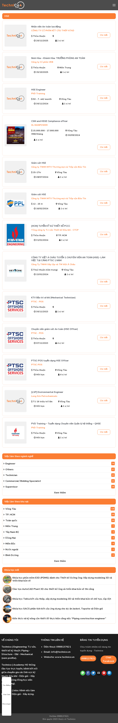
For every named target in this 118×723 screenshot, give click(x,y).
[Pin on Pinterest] (104, 673)
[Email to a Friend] (98, 673)
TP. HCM (60, 514)
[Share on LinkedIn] (109, 673)
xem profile (8, 658)
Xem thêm (60, 492)
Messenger (6, 701)
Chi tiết (104, 35)
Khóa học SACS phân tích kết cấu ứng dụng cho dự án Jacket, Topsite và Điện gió (57, 608)
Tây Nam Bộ (60, 532)
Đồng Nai (60, 538)
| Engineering (14, 646)
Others (60, 469)
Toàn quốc (60, 520)
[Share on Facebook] (88, 673)
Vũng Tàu (60, 509)
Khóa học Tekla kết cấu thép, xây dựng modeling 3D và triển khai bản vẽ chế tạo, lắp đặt (61, 599)
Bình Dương (60, 555)
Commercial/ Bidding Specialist (60, 481)
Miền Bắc (60, 543)
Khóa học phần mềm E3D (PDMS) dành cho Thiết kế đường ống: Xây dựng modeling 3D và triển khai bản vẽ (62, 579)
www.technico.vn (64, 657)
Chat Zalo (6, 692)
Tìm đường (6, 682)
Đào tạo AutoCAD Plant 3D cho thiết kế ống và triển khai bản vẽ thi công (53, 589)
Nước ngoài (60, 549)
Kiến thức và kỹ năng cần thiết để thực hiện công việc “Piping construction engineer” (59, 618)
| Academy (12, 664)
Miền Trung (60, 526)
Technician (60, 475)
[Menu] (114, 5)
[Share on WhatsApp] (82, 673)
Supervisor (60, 486)
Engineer (60, 463)
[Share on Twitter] (93, 673)
